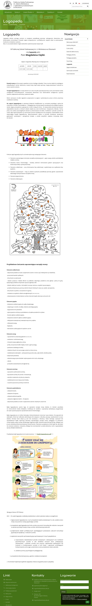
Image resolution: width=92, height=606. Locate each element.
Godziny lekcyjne (71, 45)
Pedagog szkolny (71, 55)
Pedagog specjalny (71, 58)
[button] (79, 3)
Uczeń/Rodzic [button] (28, 12)
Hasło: (62, 585)
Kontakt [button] (60, 12)
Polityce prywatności (82, 599)
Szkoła (5, 24)
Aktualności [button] (8, 12)
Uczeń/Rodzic (77, 39)
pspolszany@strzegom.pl (40, 585)
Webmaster (9, 579)
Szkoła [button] (17, 12)
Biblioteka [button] (41, 12)
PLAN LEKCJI (70, 48)
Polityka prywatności (11, 591)
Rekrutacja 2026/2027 (72, 42)
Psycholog (69, 61)
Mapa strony (9, 596)
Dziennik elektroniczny (73, 51)
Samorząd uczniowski (72, 70)
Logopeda (22, 24)
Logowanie (85, 3)
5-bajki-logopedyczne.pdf (44, 434)
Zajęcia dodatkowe (72, 67)
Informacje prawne (11, 588)
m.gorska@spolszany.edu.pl (41, 588)
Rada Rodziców (71, 74)
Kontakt (8, 602)
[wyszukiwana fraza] (80, 6)
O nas (7, 599)
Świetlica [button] (51, 12)
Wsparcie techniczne (11, 582)
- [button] (73, 3)
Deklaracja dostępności (12, 585)
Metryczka (8, 593)
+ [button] (70, 3)
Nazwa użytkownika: (65, 579)
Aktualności (9, 605)
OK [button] (87, 602)
